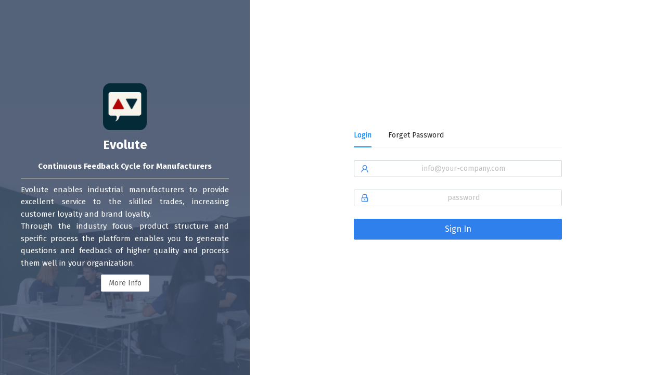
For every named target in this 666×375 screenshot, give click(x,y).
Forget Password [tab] (416, 135)
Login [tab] (363, 135)
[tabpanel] (458, 206)
